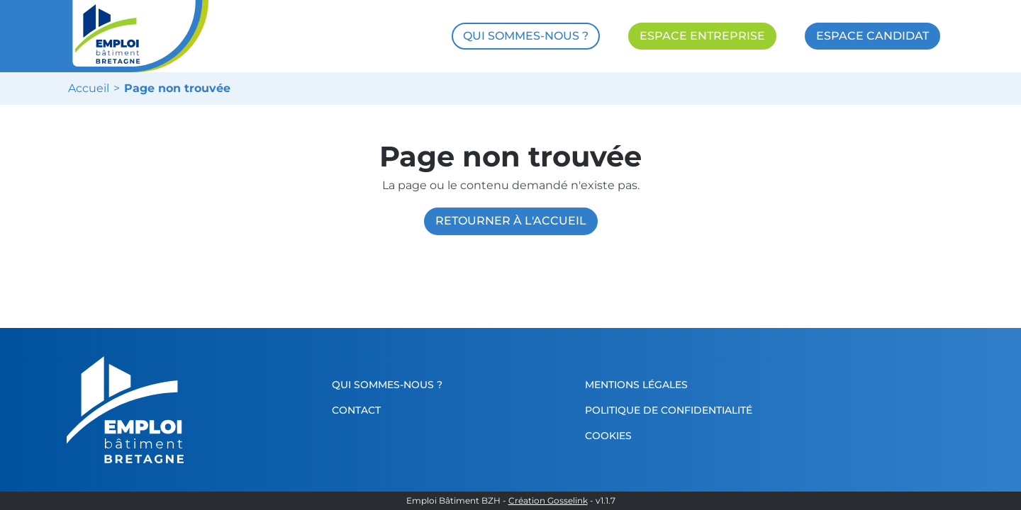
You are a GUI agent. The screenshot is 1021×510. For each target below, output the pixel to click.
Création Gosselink (548, 501)
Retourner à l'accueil (510, 220)
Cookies (608, 435)
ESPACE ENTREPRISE (702, 35)
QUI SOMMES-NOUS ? (525, 35)
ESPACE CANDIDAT (872, 35)
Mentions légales (636, 384)
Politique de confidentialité (668, 410)
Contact (356, 410)
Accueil (88, 88)
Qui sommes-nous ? (387, 384)
